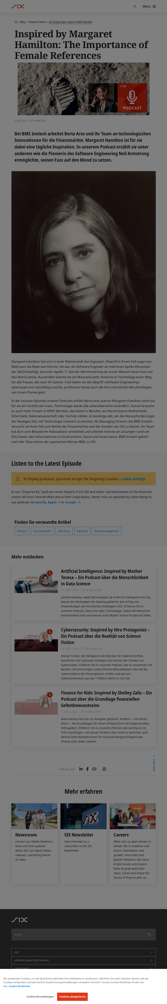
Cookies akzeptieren (72, 996)
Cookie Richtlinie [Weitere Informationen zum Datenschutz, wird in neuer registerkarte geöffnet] (19, 986)
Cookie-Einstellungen (40, 996)
